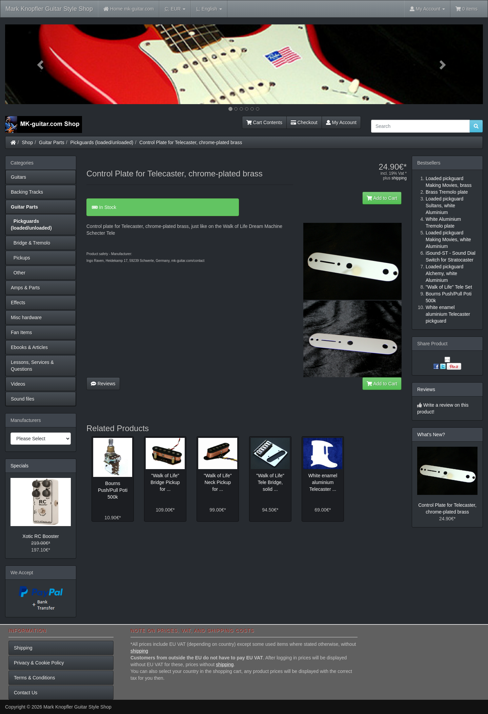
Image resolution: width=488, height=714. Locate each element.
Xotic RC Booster (40, 536)
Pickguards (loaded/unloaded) (102, 142)
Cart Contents (264, 122)
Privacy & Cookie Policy (39, 662)
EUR (175, 9)
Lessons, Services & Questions (32, 366)
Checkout (304, 122)
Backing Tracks (27, 192)
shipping (399, 178)
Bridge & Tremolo (30, 243)
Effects (18, 302)
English (209, 9)
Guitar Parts (51, 142)
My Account (341, 122)
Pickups (20, 257)
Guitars (18, 177)
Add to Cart (382, 198)
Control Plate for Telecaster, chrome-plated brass (190, 142)
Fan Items (21, 332)
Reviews (103, 383)
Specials (19, 465)
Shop (27, 142)
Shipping (23, 648)
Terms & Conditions (34, 677)
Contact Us (25, 692)
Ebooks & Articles (29, 347)
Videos (18, 384)
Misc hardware (26, 317)
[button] (41, 64)
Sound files (22, 399)
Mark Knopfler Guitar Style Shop (49, 8)
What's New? (431, 434)
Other (18, 272)
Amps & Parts (25, 287)
